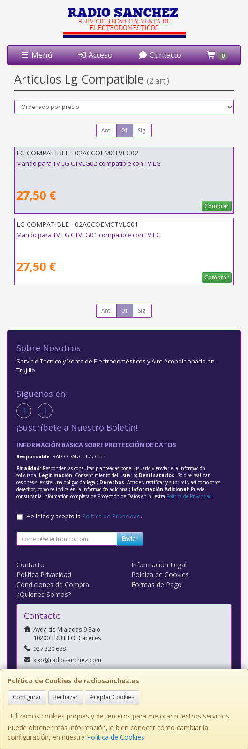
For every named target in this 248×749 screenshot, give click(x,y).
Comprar (216, 206)
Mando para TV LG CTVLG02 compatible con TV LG (88, 163)
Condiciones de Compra (52, 584)
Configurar (27, 697)
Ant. (106, 130)
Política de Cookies (115, 737)
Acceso (95, 55)
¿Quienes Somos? (43, 594)
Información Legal (159, 564)
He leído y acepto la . (84, 516)
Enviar (130, 538)
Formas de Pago (156, 584)
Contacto (159, 55)
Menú (36, 55)
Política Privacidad (43, 574)
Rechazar (65, 697)
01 (124, 130)
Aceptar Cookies (112, 697)
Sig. (142, 130)
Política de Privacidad (189, 496)
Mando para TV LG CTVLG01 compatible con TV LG (88, 235)
